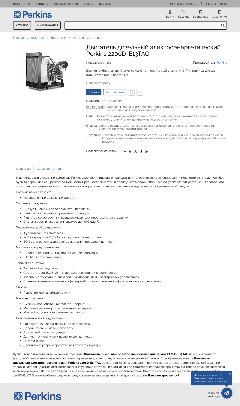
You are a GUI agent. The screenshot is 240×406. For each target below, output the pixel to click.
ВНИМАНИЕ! (21, 3)
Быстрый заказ (115, 92)
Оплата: (91, 125)
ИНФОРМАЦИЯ (47, 25)
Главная (19, 37)
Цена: (90, 116)
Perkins (222, 62)
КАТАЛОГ (22, 25)
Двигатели (58, 37)
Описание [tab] (23, 168)
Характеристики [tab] (49, 168)
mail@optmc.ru (184, 3)
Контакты (42, 3)
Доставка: (93, 135)
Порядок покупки (66, 3)
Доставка (105, 3)
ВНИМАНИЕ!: (95, 107)
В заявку (93, 92)
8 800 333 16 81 (216, 3)
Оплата (88, 3)
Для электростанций (88, 37)
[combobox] (145, 25)
